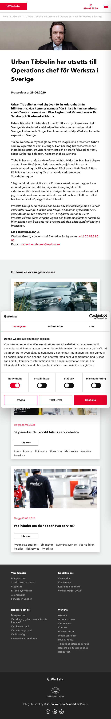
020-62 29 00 (91, 8)
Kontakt (62, 627)
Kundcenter (64, 582)
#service (86, 451)
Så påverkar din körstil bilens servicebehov (46, 432)
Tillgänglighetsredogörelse (73, 643)
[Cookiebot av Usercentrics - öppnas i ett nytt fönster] (92, 316)
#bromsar (56, 451)
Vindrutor (16, 586)
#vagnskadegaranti (26, 544)
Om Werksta (65, 623)
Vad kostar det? (20, 626)
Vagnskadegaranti (21, 630)
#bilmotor (41, 451)
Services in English (21, 598)
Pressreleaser (20, 92)
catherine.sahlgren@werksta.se (40, 244)
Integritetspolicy (33, 704)
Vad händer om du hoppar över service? (44, 526)
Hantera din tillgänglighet (73, 647)
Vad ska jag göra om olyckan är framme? (29, 621)
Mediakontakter (67, 635)
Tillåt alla (90, 399)
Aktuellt (16, 16)
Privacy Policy (65, 639)
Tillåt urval (55, 399)
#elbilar (18, 548)
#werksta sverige (66, 544)
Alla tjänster (18, 594)
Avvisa (21, 399)
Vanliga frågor (19, 634)
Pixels (84, 704)
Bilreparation (18, 578)
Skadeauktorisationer (23, 582)
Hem (5, 16)
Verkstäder (64, 578)
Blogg (17, 424)
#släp (17, 451)
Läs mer (26, 442)
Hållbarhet (64, 651)
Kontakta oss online (69, 586)
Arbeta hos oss (66, 619)
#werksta (19, 455)
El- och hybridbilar (21, 590)
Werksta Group (66, 631)
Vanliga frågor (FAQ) (69, 590)
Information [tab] (55, 326)
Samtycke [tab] (19, 326)
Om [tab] (91, 326)
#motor (27, 451)
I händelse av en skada (24, 638)
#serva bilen (86, 544)
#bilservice (71, 451)
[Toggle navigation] (106, 6)
